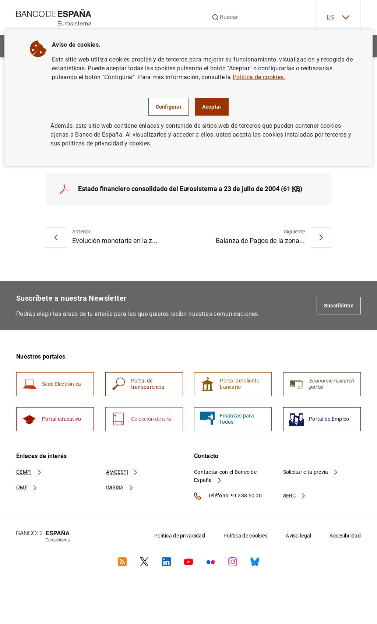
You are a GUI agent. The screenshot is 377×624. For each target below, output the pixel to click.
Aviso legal (298, 536)
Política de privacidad (179, 536)
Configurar (169, 107)
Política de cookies (245, 536)
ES (338, 17)
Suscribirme (338, 306)
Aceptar (211, 107)
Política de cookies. (259, 77)
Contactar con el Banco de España (225, 476)
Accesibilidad (345, 536)
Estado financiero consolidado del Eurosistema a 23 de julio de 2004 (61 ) (190, 189)
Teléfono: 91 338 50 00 (228, 496)
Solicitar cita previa (310, 472)
